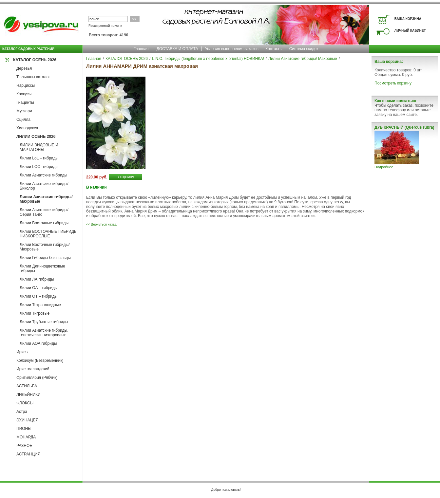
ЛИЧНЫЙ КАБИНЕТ (410, 30)
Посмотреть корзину (392, 83)
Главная (141, 48)
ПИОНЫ (23, 428)
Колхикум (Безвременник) (40, 360)
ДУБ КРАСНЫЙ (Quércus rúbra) (404, 127)
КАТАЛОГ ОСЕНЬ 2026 (34, 60)
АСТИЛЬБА (26, 386)
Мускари (24, 111)
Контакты (273, 48)
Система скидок (303, 48)
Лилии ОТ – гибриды (38, 296)
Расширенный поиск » (105, 26)
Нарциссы (25, 85)
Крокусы (23, 94)
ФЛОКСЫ (24, 403)
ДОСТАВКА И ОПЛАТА (177, 48)
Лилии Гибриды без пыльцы (45, 257)
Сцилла (23, 119)
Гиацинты (25, 102)
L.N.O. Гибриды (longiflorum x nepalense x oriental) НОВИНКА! (208, 58)
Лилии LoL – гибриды (39, 158)
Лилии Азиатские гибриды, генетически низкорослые (44, 332)
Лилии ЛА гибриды (37, 279)
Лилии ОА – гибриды (39, 288)
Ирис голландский (32, 369)
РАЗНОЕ (24, 445)
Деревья (24, 68)
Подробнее (383, 167)
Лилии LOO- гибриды (39, 166)
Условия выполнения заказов (231, 48)
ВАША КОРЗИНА (407, 19)
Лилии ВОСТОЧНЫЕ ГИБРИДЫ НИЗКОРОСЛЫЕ (48, 233)
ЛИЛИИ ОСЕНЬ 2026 (35, 136)
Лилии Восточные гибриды (44, 223)
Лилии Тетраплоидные (40, 305)
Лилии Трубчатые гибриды (44, 322)
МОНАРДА (26, 437)
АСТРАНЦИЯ (28, 454)
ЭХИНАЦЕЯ (27, 420)
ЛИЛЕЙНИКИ (28, 394)
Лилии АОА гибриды (38, 343)
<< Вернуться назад (101, 224)
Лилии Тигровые (34, 313)
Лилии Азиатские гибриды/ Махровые (302, 58)
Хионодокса (27, 128)
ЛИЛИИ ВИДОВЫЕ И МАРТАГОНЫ (39, 147)
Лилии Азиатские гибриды (43, 175)
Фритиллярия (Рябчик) (36, 377)
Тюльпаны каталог (33, 77)
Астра (21, 411)
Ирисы (22, 352)
